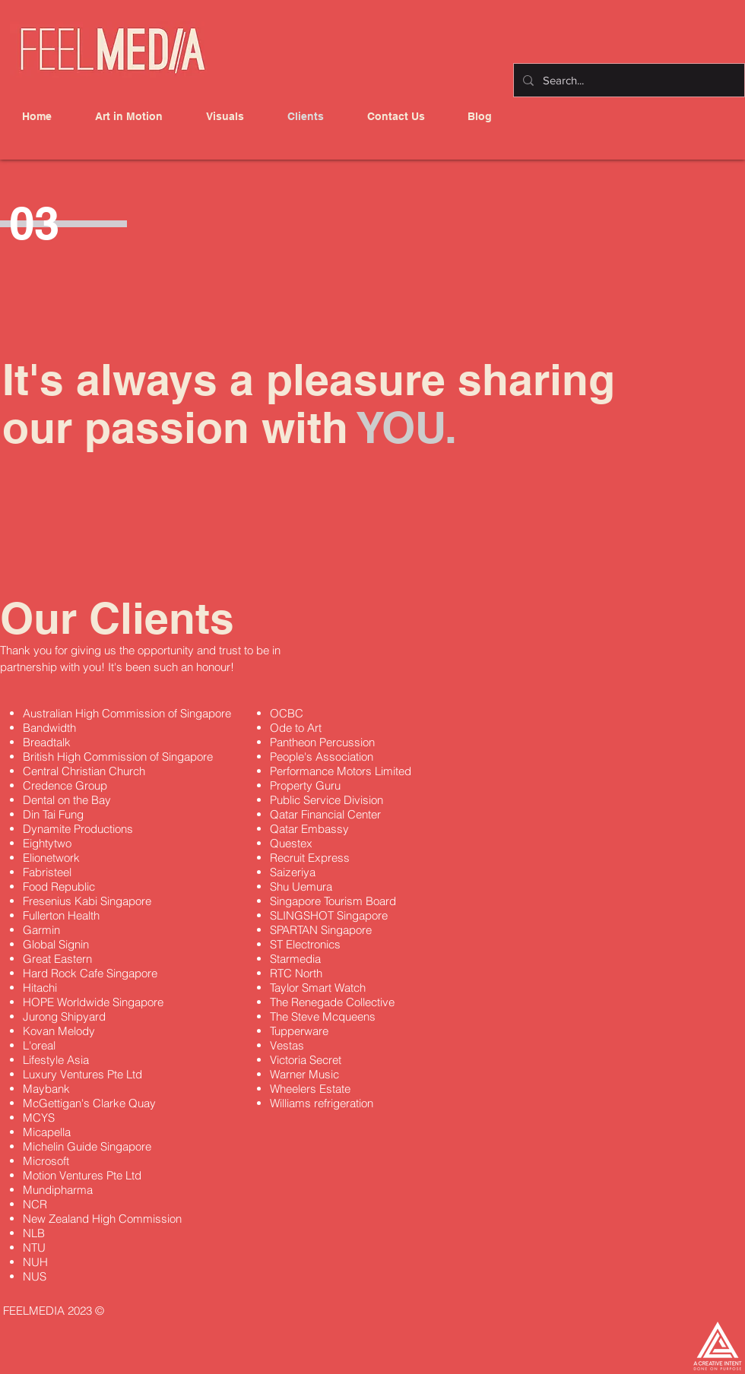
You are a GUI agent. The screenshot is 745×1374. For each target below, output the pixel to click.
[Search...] (627, 80)
